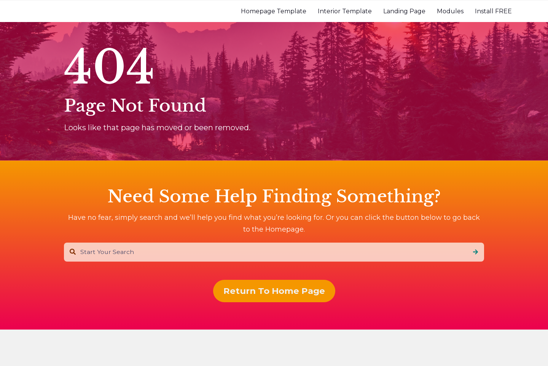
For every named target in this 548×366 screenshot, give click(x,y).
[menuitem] (273, 11)
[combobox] (274, 252)
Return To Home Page (274, 291)
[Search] (475, 252)
